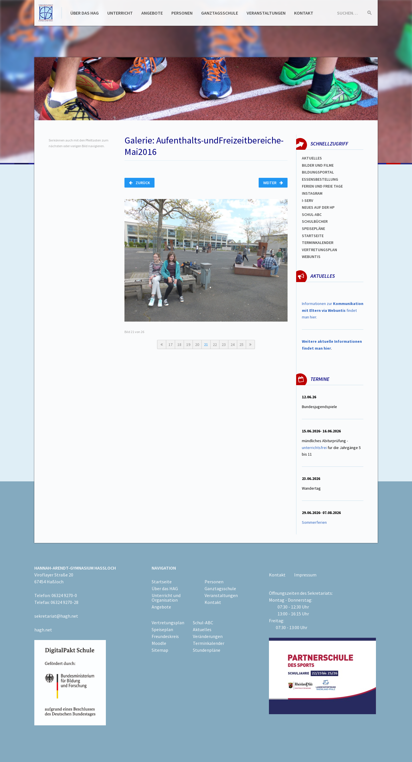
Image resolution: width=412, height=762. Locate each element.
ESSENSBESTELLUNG (320, 179)
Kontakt (303, 13)
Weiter (273, 182)
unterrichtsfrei (314, 447)
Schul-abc (312, 214)
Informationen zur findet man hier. (332, 310)
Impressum (305, 575)
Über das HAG (84, 13)
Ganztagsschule (219, 13)
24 (233, 344)
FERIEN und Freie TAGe (322, 186)
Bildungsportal (318, 172)
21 (206, 344)
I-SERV (307, 200)
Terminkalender (317, 242)
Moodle (159, 643)
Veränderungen (208, 636)
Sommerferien (315, 522)
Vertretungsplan (319, 249)
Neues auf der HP (318, 207)
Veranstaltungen (266, 13)
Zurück (139, 182)
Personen (182, 13)
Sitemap (160, 650)
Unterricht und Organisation (166, 597)
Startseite (313, 235)
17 (171, 344)
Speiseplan (162, 629)
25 (241, 344)
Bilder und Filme (318, 165)
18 (179, 344)
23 (224, 344)
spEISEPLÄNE (313, 228)
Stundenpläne (206, 650)
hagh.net (43, 630)
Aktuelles (312, 158)
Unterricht (120, 13)
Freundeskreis (165, 636)
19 (188, 344)
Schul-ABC (203, 622)
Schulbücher (315, 221)
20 (197, 344)
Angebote (152, 13)
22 (215, 344)
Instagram (312, 193)
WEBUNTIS (311, 256)
